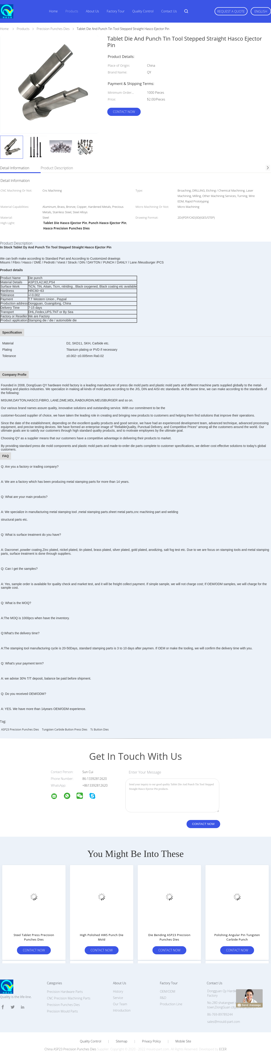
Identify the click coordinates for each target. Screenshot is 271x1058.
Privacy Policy (151, 1041)
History (118, 991)
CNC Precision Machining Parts (69, 998)
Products (71, 11)
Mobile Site (183, 1041)
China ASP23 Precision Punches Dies (70, 1049)
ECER (222, 1049)
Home (53, 11)
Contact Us (169, 11)
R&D (163, 998)
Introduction (122, 1010)
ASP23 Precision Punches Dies (20, 729)
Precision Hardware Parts (65, 991)
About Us (92, 11)
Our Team (120, 1004)
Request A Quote (231, 11)
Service (118, 998)
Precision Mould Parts (62, 1011)
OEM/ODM (167, 991)
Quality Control (143, 11)
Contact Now (124, 112)
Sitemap (121, 1041)
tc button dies (99, 729)
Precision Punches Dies (63, 1005)
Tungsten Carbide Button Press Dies (64, 729)
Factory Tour (116, 11)
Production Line (171, 1004)
